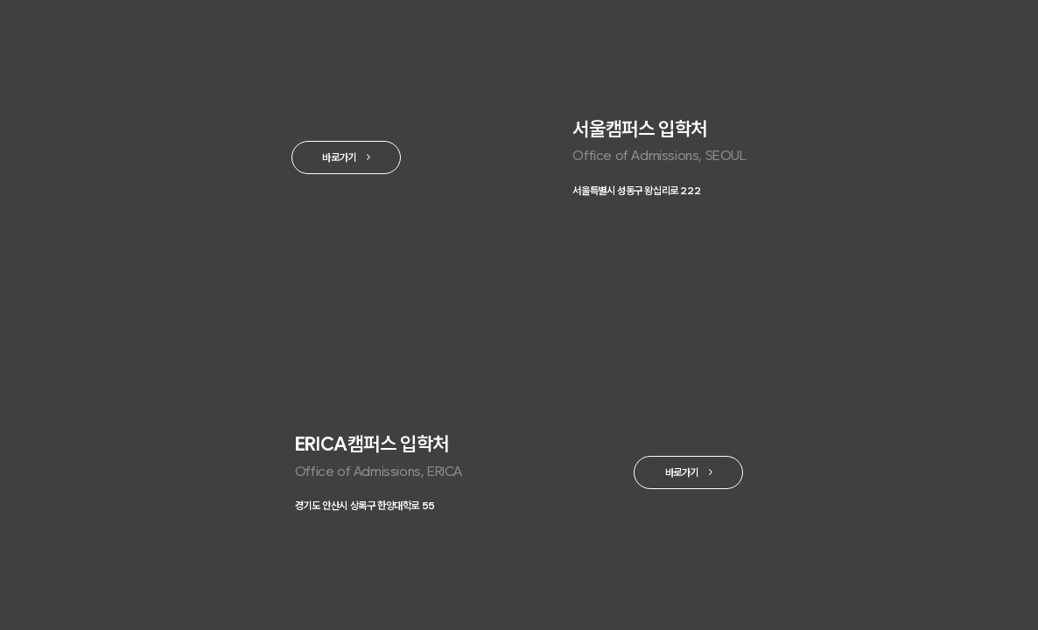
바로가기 (331, 158)
